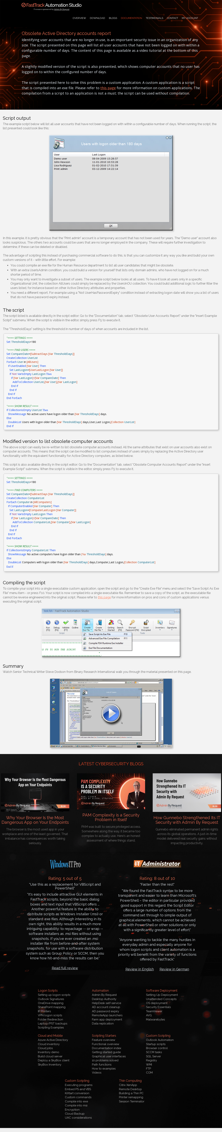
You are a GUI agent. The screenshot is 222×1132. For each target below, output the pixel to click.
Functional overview (105, 1044)
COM (149, 1072)
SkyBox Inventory (49, 1064)
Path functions (101, 1064)
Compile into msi (76, 1105)
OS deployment (156, 1003)
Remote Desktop (130, 1089)
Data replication (103, 1023)
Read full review (65, 968)
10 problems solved (105, 1060)
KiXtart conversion (77, 1093)
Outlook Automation (160, 1040)
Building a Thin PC (131, 1093)
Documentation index (106, 1048)
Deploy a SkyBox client (53, 1060)
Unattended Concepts (161, 999)
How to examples (104, 1068)
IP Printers (44, 1011)
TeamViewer (154, 1011)
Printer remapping (131, 1097)
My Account (190, 18)
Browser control (157, 1048)
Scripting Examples (51, 1027)
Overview (79, 18)
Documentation (131, 18)
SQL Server (153, 1056)
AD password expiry (105, 1011)
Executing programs (78, 1085)
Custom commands (78, 1097)
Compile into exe (76, 1101)
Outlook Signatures (51, 999)
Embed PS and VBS (78, 1089)
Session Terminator (131, 1101)
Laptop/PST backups (52, 1023)
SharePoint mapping (51, 1007)
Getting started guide (106, 1052)
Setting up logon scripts (54, 995)
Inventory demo (48, 1052)
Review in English (139, 969)
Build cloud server (50, 1056)
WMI (149, 1064)
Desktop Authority (104, 999)
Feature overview (103, 1040)
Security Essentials (158, 1007)
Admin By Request (61, 9)
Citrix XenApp (128, 1085)
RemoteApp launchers (107, 1015)
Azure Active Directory (53, 1040)
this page (108, 88)
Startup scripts (155, 1044)
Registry (151, 1060)
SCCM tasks (154, 1052)
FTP (148, 1068)
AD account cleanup (106, 1007)
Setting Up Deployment (162, 995)
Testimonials (154, 18)
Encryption (72, 1109)
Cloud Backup (75, 1113)
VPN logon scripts (50, 1015)
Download (97, 18)
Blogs (113, 18)
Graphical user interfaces (109, 1056)
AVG (149, 1015)
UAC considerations (78, 1117)
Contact (172, 18)
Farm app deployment (107, 1019)
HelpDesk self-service (106, 1003)
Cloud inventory (49, 1044)
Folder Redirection (50, 1019)
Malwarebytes (155, 1019)
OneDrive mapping (50, 1003)
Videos (96, 1072)
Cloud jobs (45, 1048)
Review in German (174, 969)
